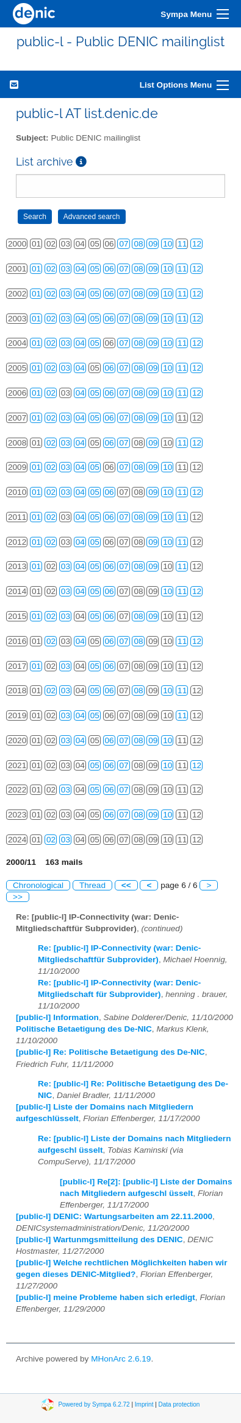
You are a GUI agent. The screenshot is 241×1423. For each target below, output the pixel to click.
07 (123, 243)
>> (18, 896)
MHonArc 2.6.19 (121, 1358)
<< (126, 885)
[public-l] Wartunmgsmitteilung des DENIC (99, 1239)
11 (182, 243)
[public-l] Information (57, 1017)
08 (138, 243)
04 (80, 268)
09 (152, 243)
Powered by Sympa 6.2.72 (93, 1404)
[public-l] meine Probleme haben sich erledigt (105, 1297)
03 (65, 268)
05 (94, 268)
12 (196, 243)
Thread (92, 885)
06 (109, 268)
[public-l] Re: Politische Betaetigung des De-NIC (110, 1052)
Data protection (179, 1404)
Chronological (38, 885)
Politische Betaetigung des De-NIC (84, 1028)
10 (167, 243)
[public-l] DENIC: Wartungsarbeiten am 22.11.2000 (114, 1216)
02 (51, 268)
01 (36, 268)
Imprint (144, 1404)
